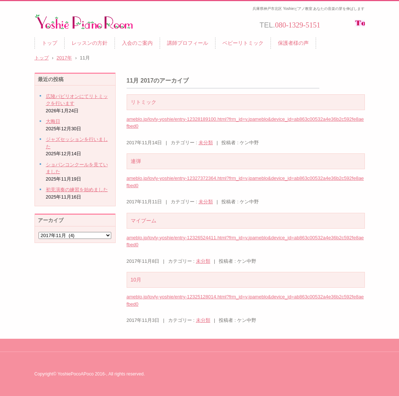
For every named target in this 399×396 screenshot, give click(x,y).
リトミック (143, 102)
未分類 (206, 142)
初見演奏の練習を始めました (77, 189)
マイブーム (143, 221)
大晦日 (53, 121)
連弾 (136, 161)
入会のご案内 (137, 43)
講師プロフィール (187, 43)
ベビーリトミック (243, 43)
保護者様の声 (293, 43)
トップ (49, 43)
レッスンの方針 (90, 43)
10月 (136, 280)
